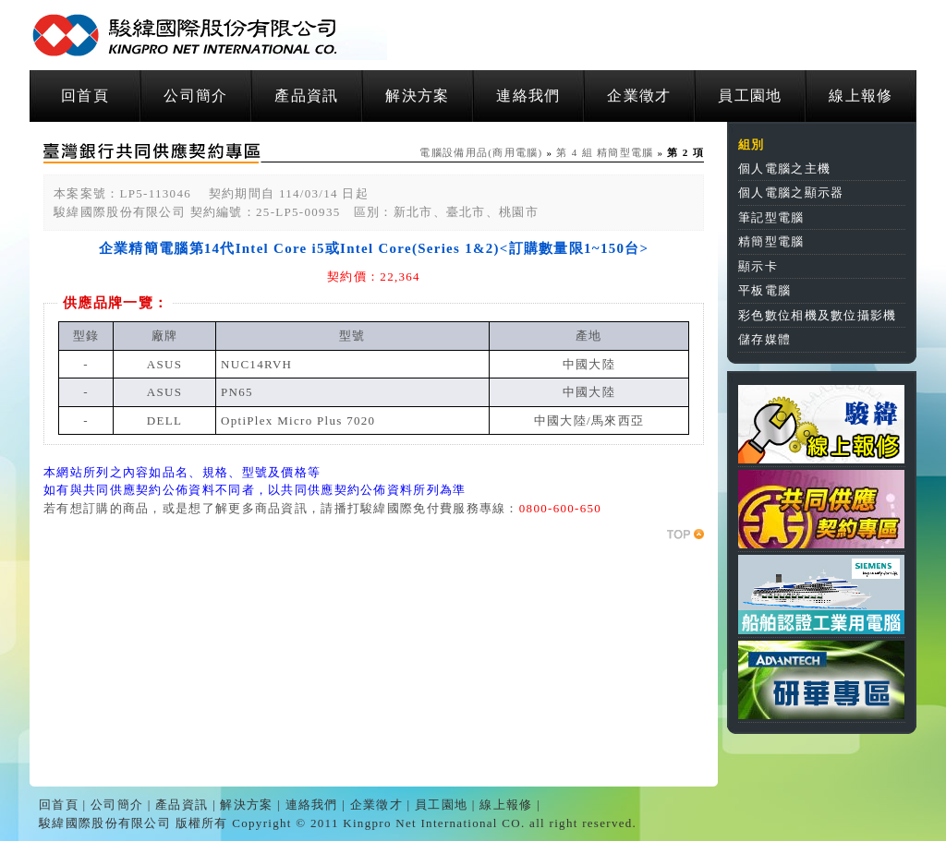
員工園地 (750, 95)
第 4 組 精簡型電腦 (604, 152)
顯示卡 (758, 266)
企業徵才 (639, 95)
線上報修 (860, 95)
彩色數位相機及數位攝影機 (817, 315)
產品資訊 (306, 95)
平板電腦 (764, 290)
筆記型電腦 (771, 217)
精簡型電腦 (771, 241)
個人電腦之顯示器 (790, 192)
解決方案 (417, 95)
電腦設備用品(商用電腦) (480, 152)
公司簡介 (195, 95)
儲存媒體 (764, 339)
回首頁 (85, 95)
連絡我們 (528, 95)
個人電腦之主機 (784, 168)
